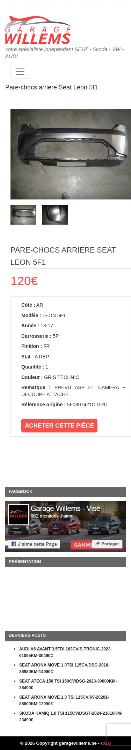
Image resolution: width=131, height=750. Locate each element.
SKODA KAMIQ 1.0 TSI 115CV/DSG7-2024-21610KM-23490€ (70, 717)
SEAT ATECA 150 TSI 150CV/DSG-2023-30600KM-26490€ (68, 685)
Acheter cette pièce (59, 425)
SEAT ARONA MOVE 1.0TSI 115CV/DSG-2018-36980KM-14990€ (64, 669)
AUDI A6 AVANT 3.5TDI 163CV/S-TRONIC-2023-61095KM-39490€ (65, 652)
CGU (106, 743)
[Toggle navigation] (20, 72)
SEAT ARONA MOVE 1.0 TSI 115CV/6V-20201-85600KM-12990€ (64, 701)
